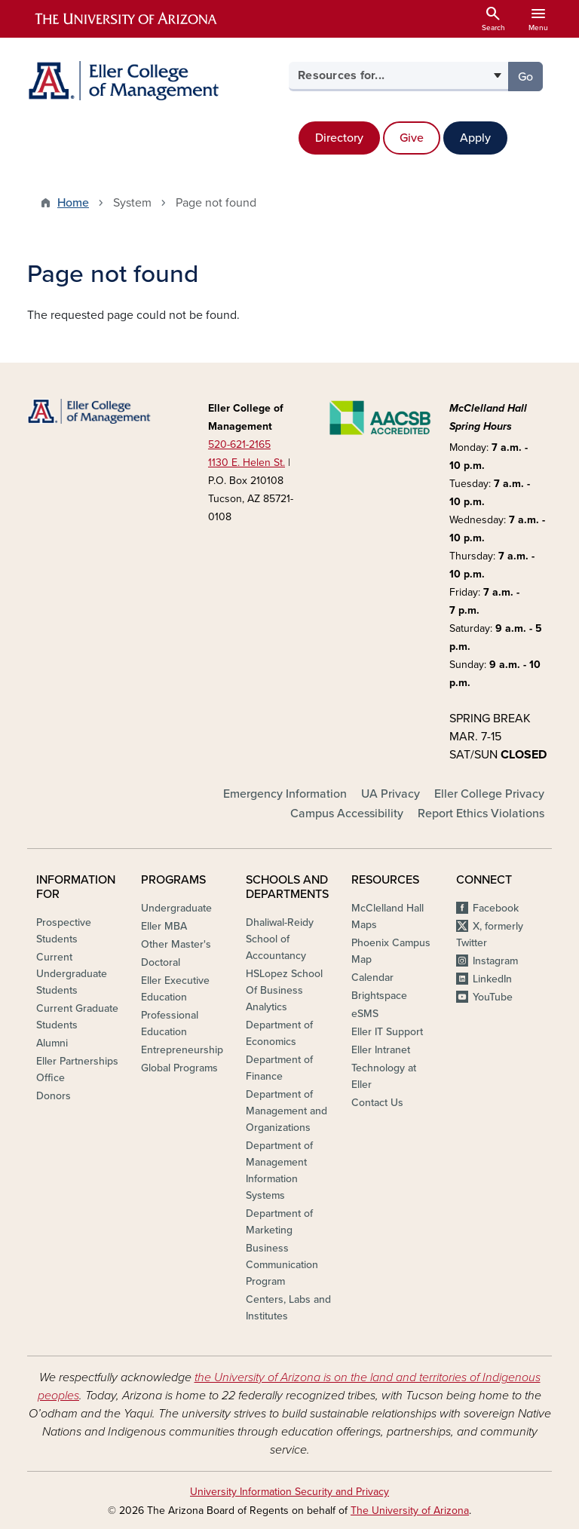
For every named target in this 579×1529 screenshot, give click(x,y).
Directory (339, 138)
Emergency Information (285, 793)
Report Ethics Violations (481, 813)
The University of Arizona (410, 1510)
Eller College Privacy (489, 793)
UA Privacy (390, 793)
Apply (475, 138)
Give (412, 138)
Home (73, 202)
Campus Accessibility (346, 813)
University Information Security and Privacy (289, 1491)
